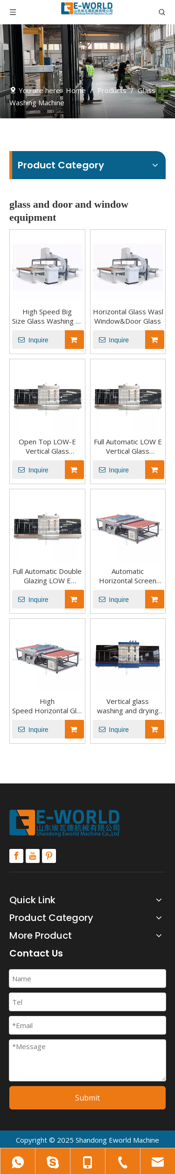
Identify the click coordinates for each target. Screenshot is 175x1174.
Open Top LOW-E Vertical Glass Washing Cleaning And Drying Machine (47, 446)
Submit (87, 1098)
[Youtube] (33, 856)
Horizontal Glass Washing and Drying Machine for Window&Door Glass (128, 316)
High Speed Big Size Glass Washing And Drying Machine (47, 316)
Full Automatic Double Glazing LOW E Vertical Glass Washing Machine (47, 575)
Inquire (30, 339)
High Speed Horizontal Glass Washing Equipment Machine (47, 705)
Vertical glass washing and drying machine (128, 705)
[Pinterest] (49, 856)
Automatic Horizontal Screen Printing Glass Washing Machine (128, 575)
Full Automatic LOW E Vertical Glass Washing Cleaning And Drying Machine (127, 446)
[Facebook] (16, 856)
